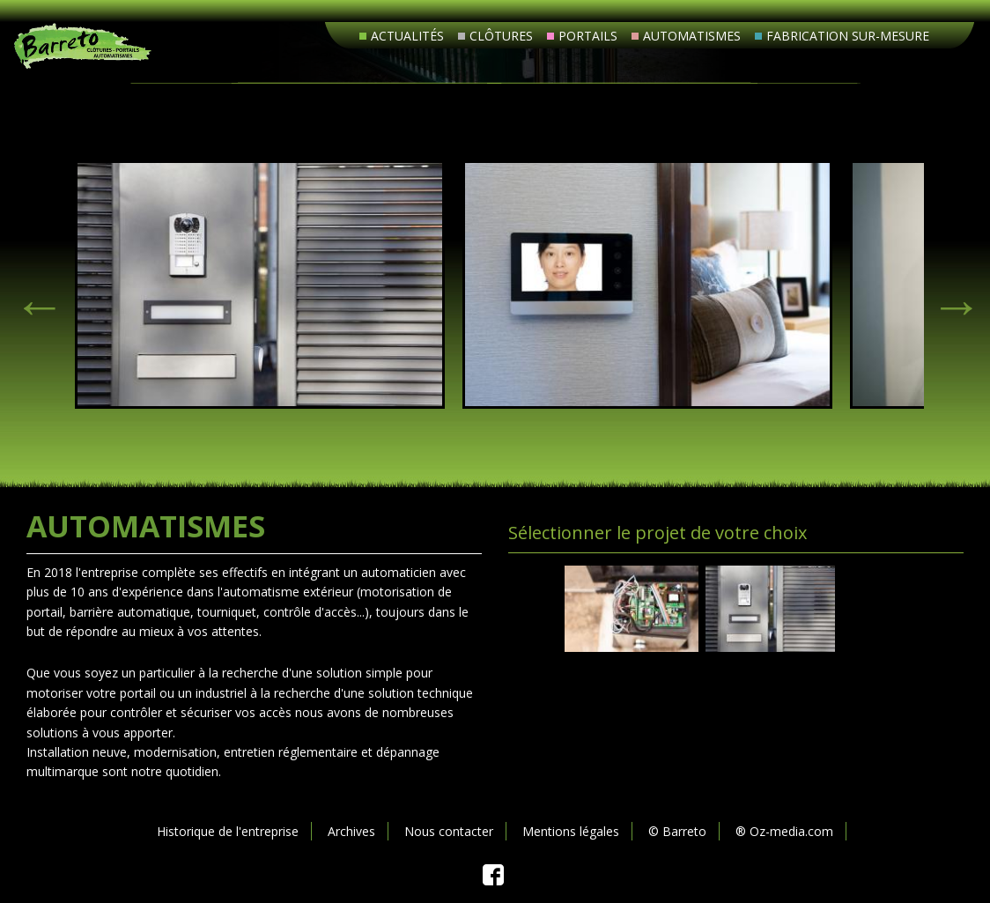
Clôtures (501, 35)
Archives (351, 831)
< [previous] (31, 297)
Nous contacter (448, 831)
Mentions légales (570, 831)
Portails (587, 35)
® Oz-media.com (784, 831)
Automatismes (692, 35)
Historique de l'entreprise (228, 831)
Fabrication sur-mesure (847, 35)
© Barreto (677, 831)
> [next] (948, 297)
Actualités (407, 35)
